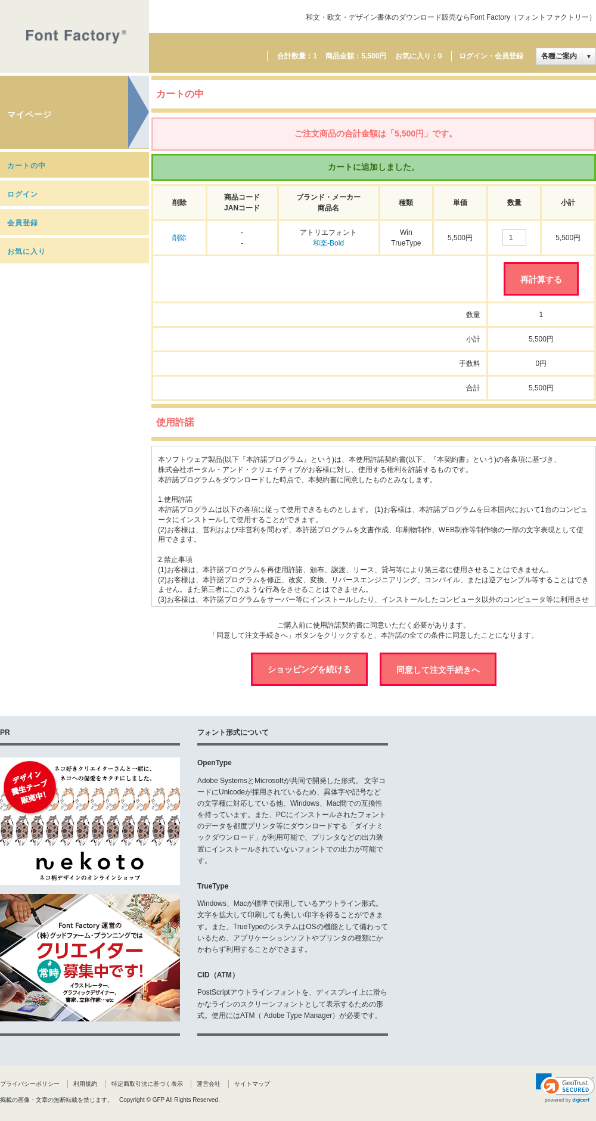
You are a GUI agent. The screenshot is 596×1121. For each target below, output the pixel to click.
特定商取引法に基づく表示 (147, 1083)
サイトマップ (252, 1083)
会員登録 (22, 223)
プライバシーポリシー (30, 1083)
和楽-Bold (328, 243)
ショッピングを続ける (309, 669)
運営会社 (209, 1083)
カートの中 (26, 166)
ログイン (22, 194)
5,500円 (373, 56)
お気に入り (26, 251)
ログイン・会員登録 (491, 56)
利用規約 (85, 1083)
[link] (565, 1088)
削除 (179, 238)
